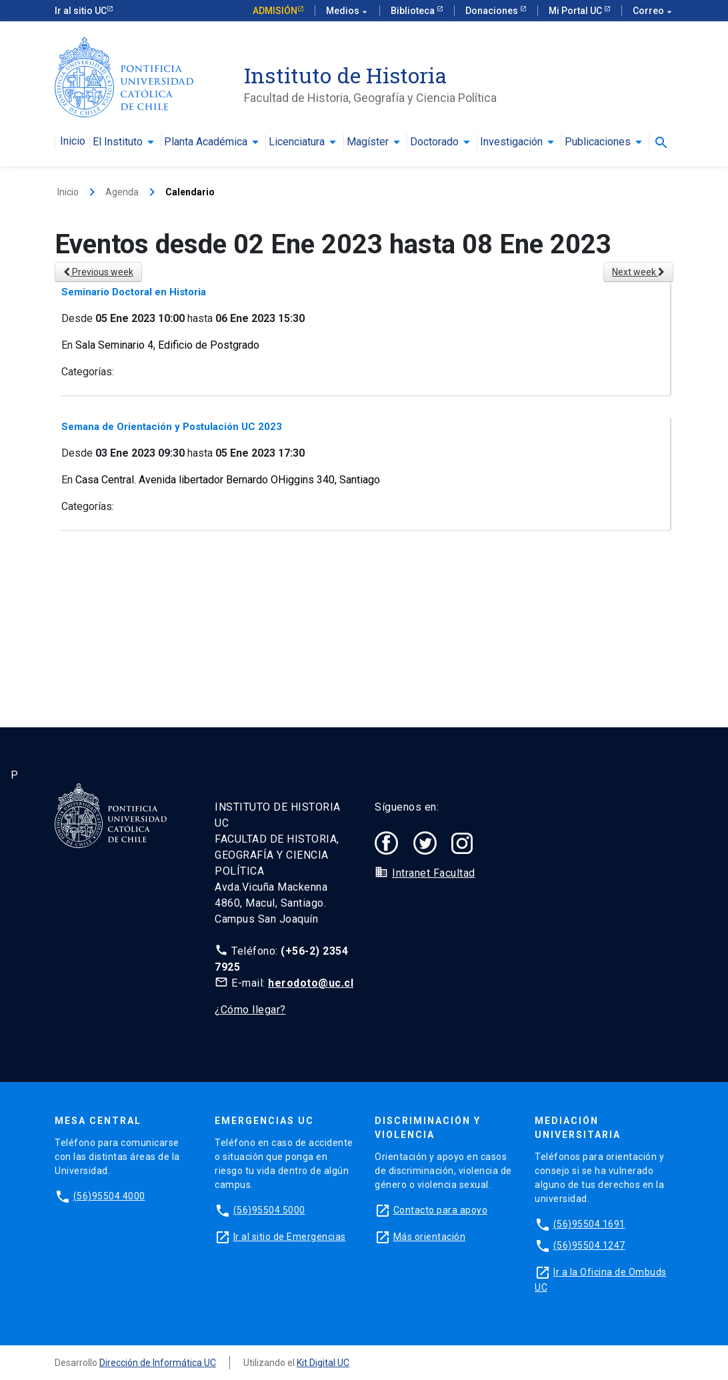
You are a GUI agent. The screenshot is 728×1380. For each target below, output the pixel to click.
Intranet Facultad (433, 873)
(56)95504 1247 (589, 1245)
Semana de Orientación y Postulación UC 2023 (171, 427)
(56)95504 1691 (589, 1224)
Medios (347, 11)
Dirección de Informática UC (157, 1362)
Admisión (275, 10)
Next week (638, 272)
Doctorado (434, 142)
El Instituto (118, 142)
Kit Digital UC (323, 1362)
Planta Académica (205, 142)
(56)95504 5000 (269, 1210)
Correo (653, 11)
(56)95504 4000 (109, 1196)
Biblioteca (414, 10)
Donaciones (492, 10)
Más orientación (429, 1236)
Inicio (72, 141)
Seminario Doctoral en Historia (133, 292)
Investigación (511, 142)
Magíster (368, 142)
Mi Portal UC (576, 10)
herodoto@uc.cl (310, 983)
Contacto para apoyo (440, 1210)
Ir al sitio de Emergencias (289, 1236)
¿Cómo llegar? (250, 1009)
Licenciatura (297, 142)
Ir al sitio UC (81, 10)
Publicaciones (598, 142)
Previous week (98, 272)
